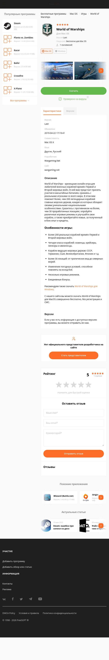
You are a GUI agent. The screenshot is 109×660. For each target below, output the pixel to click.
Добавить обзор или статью (17, 566)
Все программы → (19, 100)
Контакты (7, 583)
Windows (60, 51)
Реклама (6, 589)
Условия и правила (29, 613)
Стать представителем (73, 355)
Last (61, 37)
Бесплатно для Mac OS (76, 41)
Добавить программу (13, 561)
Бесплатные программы (53, 13)
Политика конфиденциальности (59, 613)
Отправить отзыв (73, 453)
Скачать (73, 90)
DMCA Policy (8, 613)
